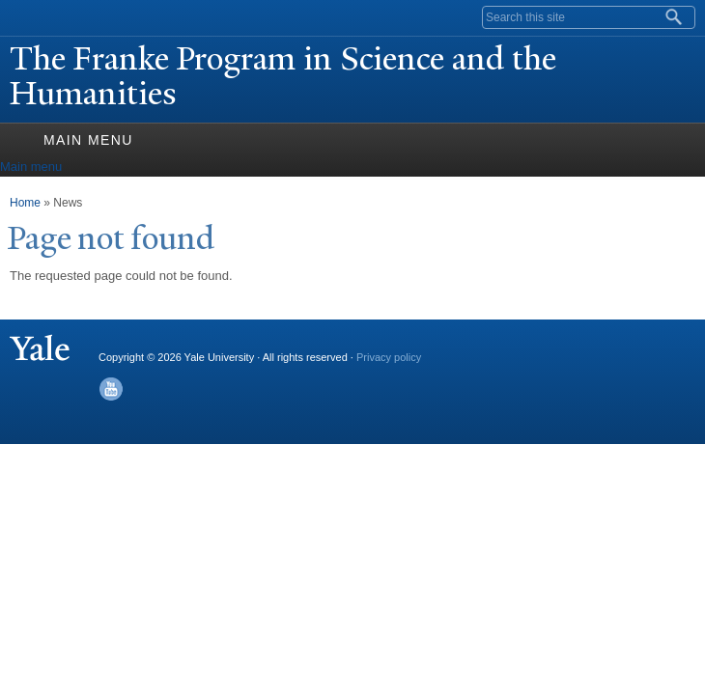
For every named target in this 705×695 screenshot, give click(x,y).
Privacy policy (388, 357)
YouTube (111, 389)
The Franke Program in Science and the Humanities (283, 76)
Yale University (32, 16)
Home (25, 202)
